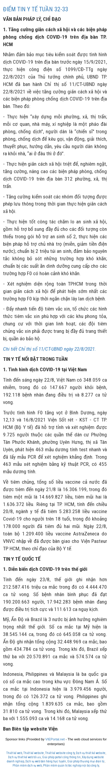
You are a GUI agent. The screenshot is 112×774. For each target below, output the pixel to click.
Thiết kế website (33, 753)
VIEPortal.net (55, 739)
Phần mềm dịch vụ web (27, 765)
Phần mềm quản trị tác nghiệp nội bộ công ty (71, 765)
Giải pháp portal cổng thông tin (61, 757)
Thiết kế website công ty (60, 753)
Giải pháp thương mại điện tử (86, 761)
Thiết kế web (14, 753)
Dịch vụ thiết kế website (90, 753)
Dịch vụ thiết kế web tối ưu (24, 757)
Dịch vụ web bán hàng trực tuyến (45, 761)
